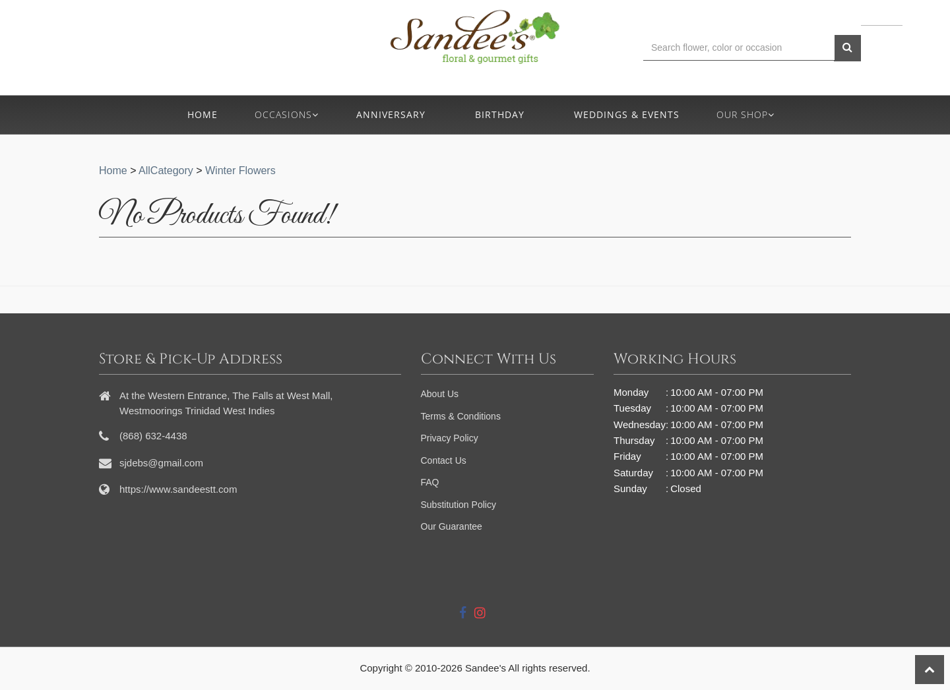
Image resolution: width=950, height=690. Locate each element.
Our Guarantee (451, 526)
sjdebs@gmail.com (161, 462)
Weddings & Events (627, 114)
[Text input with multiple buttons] (739, 48)
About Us (440, 394)
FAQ (430, 482)
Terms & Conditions (461, 416)
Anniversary (391, 114)
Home (202, 114)
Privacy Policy (449, 438)
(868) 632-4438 (228, 53)
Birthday (499, 114)
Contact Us (443, 460)
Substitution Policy (458, 504)
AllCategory (166, 170)
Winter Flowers (240, 170)
